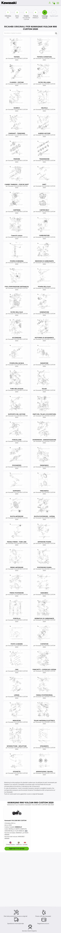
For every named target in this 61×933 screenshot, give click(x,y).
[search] (56, 33)
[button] (16, 812)
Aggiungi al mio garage (16, 848)
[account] (50, 3)
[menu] (58, 3)
